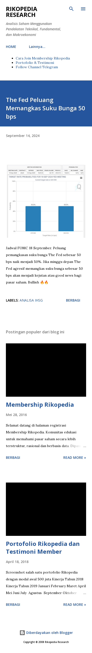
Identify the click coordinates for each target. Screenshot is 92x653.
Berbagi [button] (73, 300)
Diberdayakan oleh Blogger (46, 632)
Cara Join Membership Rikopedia (43, 58)
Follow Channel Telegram (37, 67)
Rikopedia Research (21, 12)
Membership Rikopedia (40, 404)
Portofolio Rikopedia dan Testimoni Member (43, 547)
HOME (11, 46)
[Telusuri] (71, 9)
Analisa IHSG (31, 300)
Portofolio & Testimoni (35, 62)
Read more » (74, 457)
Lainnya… (37, 46)
